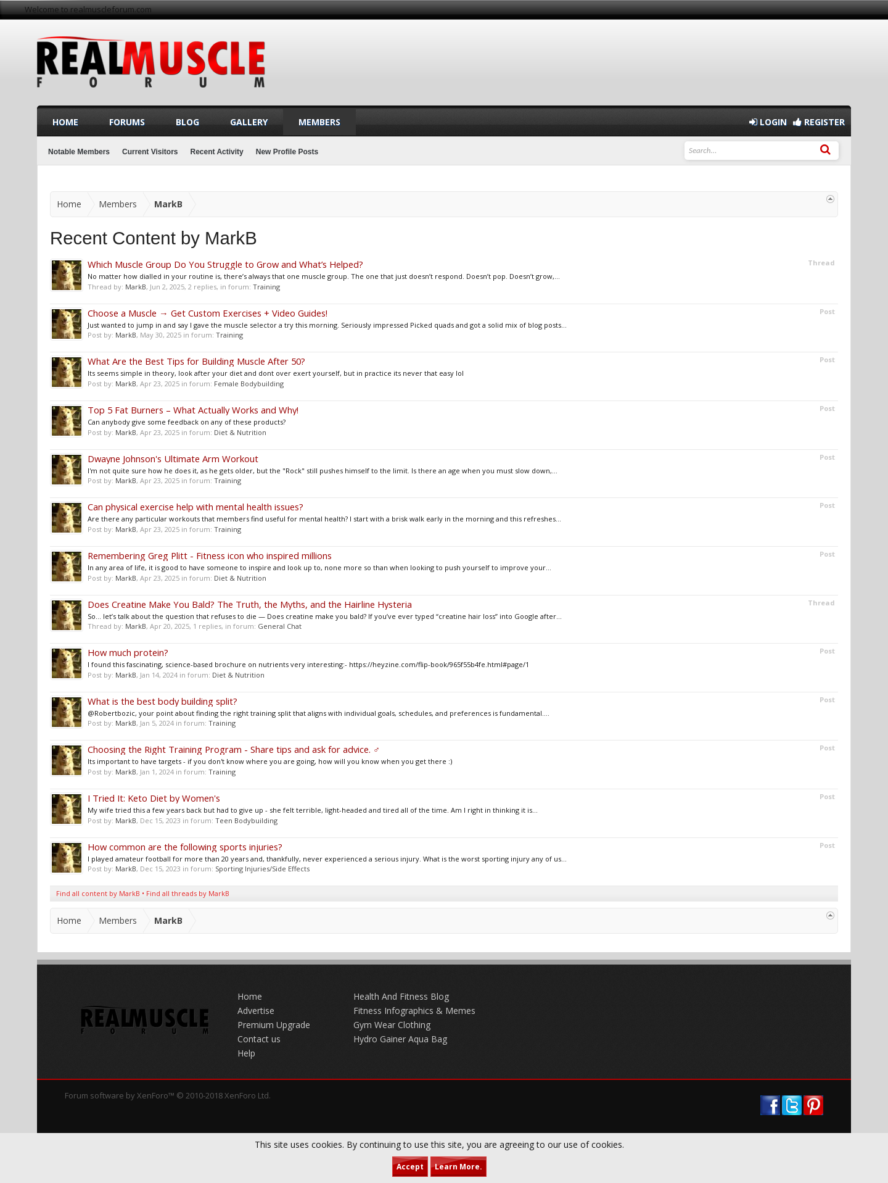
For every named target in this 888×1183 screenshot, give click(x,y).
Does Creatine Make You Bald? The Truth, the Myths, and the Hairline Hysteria (250, 604)
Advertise (255, 1010)
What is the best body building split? (162, 701)
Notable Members (79, 151)
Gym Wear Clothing (391, 1025)
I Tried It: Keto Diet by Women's (154, 798)
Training (266, 286)
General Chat (280, 626)
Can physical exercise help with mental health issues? (195, 506)
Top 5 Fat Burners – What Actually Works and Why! (193, 410)
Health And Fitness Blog (401, 996)
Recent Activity (217, 151)
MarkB (135, 286)
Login (768, 122)
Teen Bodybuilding (246, 820)
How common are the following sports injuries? (185, 847)
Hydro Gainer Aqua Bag (400, 1039)
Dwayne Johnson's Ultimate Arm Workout (173, 458)
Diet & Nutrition (240, 432)
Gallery (249, 122)
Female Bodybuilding (249, 383)
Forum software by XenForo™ (168, 1095)
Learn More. (458, 1166)
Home (65, 122)
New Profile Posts (287, 151)
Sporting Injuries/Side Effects (262, 868)
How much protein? (128, 652)
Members (319, 122)
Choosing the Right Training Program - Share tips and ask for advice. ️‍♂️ (234, 749)
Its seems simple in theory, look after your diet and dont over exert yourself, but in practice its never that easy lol (276, 373)
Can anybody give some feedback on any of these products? (187, 421)
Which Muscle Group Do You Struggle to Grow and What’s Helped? (225, 264)
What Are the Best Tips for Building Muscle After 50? (196, 361)
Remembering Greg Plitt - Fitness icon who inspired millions (210, 555)
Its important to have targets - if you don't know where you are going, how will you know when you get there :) (270, 761)
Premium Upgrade (273, 1025)
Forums (127, 122)
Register (819, 122)
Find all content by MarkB (98, 893)
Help (246, 1053)
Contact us (259, 1039)
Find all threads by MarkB (187, 893)
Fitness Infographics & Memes (414, 1010)
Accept (410, 1166)
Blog (187, 122)
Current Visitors (150, 151)
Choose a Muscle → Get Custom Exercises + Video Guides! (207, 313)
